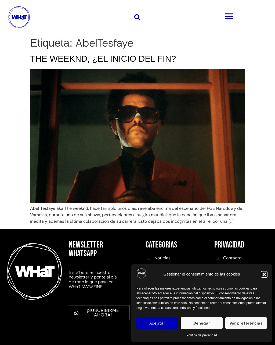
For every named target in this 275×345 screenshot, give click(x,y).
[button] (264, 274)
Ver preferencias (246, 323)
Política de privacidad (201, 335)
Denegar (201, 323)
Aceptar (157, 323)
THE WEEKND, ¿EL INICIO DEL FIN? (103, 59)
